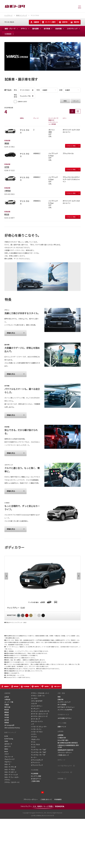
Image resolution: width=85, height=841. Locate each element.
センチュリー (35, 708)
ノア (32, 724)
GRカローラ (8, 744)
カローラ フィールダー (11, 777)
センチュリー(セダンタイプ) (40, 711)
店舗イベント (62, 727)
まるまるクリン (36, 779)
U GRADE (8, 34)
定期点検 (60, 699)
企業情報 (60, 731)
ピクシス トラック (37, 765)
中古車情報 (34, 770)
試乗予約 (63, 22)
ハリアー (34, 734)
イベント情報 (62, 723)
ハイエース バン (36, 729)
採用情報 (60, 779)
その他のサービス (63, 714)
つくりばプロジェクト (65, 766)
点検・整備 (61, 693)
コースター (34, 698)
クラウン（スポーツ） (38, 696)
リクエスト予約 (72, 146)
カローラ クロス (9, 769)
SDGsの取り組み (63, 740)
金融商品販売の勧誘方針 (65, 750)
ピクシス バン (35, 762)
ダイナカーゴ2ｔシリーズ (39, 716)
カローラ (7, 764)
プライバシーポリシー (65, 752)
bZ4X (6, 736)
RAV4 (6, 751)
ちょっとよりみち (63, 772)
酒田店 (6, 143)
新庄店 (6, 214)
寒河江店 (7, 707)
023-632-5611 (9, 194)
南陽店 (6, 722)
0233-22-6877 (9, 218)
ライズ (33, 747)
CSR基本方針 (62, 738)
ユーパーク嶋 (8, 702)
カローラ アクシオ (10, 767)
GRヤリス (7, 746)
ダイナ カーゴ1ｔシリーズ (39, 714)
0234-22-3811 (9, 147)
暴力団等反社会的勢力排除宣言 (68, 743)
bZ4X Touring (8, 739)
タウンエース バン (37, 721)
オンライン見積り (49, 22)
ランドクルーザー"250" (38, 752)
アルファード (8, 757)
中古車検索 (34, 773)
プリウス (34, 737)
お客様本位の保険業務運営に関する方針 (68, 746)
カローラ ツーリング (11, 775)
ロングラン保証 (36, 776)
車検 (59, 697)
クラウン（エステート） (12, 782)
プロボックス (35, 739)
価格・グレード (10, 28)
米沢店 (6, 167)
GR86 (6, 741)
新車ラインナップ (10, 732)
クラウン (7, 780)
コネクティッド (72, 28)
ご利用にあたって (63, 755)
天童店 (6, 704)
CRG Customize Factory (12, 728)
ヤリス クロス (9, 22)
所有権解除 (58, 799)
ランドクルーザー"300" (38, 750)
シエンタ (34, 703)
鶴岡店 (6, 712)
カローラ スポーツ (10, 772)
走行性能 (47, 28)
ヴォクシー (8, 762)
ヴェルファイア (9, 759)
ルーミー (34, 757)
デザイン (24, 28)
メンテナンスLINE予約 (65, 710)
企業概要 (60, 735)
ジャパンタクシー (36, 706)
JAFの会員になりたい (64, 718)
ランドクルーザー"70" (38, 755)
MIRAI (6, 749)
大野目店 (7, 191)
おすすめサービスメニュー (66, 707)
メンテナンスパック (64, 702)
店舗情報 (7, 693)
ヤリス (33, 742)
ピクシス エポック (37, 760)
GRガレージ (61, 760)
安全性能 (58, 28)
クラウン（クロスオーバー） (40, 693)
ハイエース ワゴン (37, 732)
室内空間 (35, 28)
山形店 (6, 697)
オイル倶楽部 (62, 704)
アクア (6, 754)
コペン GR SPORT (36, 701)
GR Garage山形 (9, 725)
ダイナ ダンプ (35, 719)
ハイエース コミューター (39, 727)
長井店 (6, 720)
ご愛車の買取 (35, 781)
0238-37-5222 (9, 170)
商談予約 (75, 22)
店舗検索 (34, 22)
